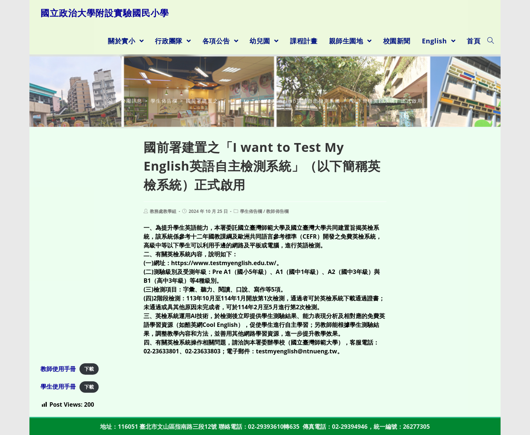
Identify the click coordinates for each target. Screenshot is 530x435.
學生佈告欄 (251, 211)
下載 (88, 369)
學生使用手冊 (58, 386)
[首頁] (110, 100)
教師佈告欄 (277, 211)
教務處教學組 (163, 211)
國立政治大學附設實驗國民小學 (104, 13)
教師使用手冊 (58, 369)
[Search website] (490, 40)
